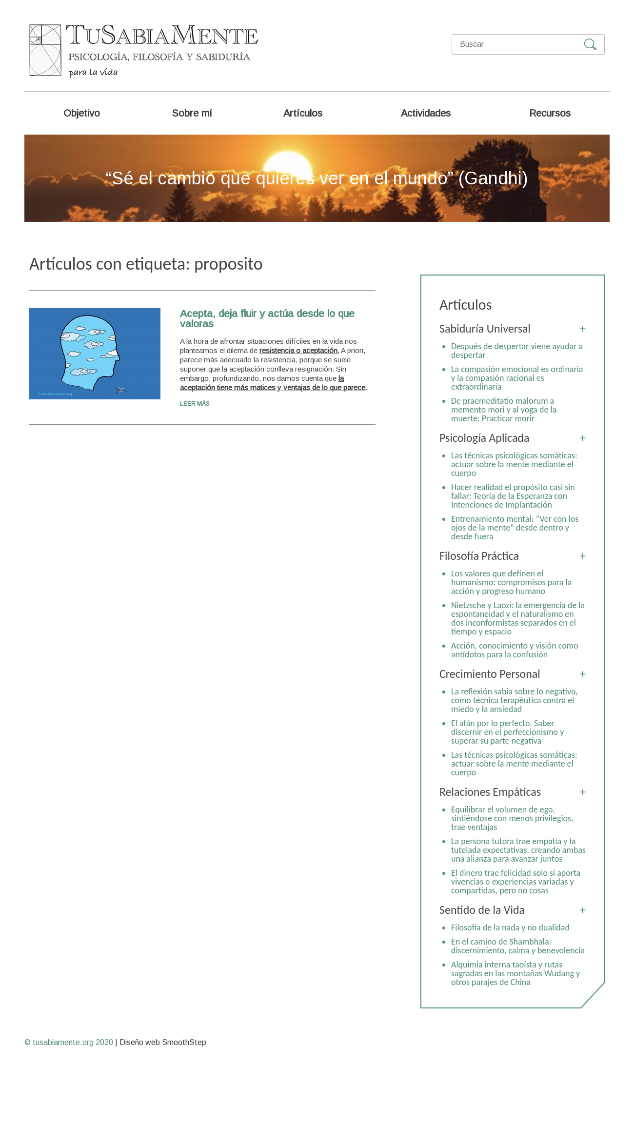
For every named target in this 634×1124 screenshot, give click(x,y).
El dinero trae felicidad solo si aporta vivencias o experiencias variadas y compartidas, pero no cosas (515, 882)
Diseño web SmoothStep (162, 1042)
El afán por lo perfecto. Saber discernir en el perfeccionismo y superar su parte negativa (507, 732)
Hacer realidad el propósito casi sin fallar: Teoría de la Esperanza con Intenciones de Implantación (513, 496)
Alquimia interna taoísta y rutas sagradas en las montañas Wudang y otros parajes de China (515, 973)
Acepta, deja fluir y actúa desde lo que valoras (267, 318)
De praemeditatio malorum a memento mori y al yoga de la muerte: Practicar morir (503, 409)
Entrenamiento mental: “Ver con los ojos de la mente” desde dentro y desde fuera (514, 527)
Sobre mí (192, 113)
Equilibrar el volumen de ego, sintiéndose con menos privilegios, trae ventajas (512, 818)
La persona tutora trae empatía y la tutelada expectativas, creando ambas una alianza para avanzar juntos (518, 850)
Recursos (550, 113)
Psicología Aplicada (484, 438)
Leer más (195, 403)
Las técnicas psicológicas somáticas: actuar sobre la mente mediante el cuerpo (514, 464)
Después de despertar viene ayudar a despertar (517, 350)
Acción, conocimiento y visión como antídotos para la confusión (514, 650)
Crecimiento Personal (489, 674)
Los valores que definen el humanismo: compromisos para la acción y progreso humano (511, 582)
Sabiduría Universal (485, 328)
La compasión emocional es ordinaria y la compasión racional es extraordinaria (517, 378)
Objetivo (81, 113)
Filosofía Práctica (479, 556)
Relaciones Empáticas (490, 792)
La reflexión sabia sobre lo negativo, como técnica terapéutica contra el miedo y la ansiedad (514, 700)
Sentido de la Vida (482, 910)
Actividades (426, 113)
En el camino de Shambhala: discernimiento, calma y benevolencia (518, 946)
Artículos (302, 113)
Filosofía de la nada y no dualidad (510, 927)
